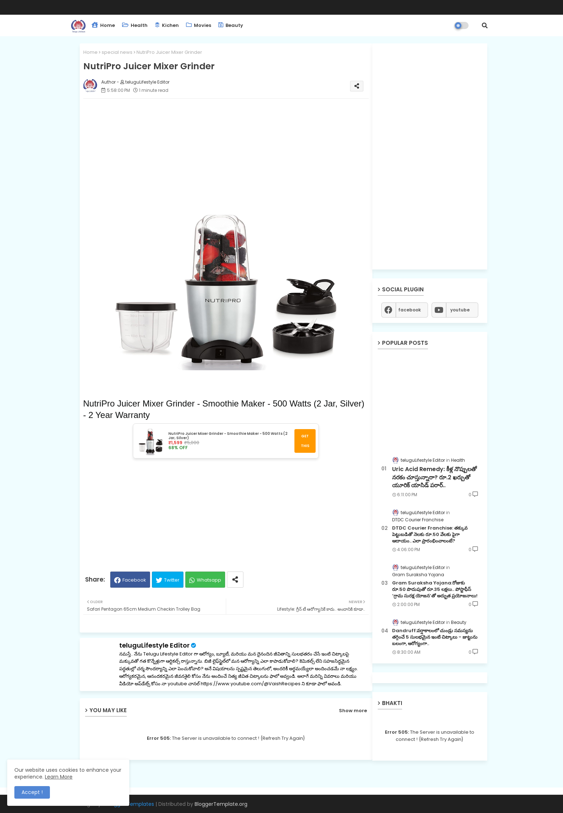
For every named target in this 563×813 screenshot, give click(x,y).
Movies (198, 25)
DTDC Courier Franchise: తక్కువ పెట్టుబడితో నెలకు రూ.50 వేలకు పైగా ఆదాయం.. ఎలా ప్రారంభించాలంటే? (429, 534)
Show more (353, 710)
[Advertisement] (226, 154)
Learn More (59, 776)
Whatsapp (209, 580)
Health (135, 25)
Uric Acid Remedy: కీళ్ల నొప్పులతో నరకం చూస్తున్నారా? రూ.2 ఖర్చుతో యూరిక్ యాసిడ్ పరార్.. (434, 477)
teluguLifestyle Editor (154, 645)
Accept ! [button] (32, 792)
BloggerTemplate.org (221, 804)
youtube (460, 310)
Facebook (134, 580)
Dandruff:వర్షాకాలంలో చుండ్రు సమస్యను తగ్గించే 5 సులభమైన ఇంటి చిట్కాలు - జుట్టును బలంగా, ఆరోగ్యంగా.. (435, 637)
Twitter (172, 580)
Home (103, 25)
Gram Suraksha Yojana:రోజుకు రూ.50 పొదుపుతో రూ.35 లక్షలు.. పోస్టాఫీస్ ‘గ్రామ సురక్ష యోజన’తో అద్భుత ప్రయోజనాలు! (435, 589)
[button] (485, 25)
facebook (409, 310)
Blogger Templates (130, 804)
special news (117, 52)
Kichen (167, 25)
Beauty (230, 25)
